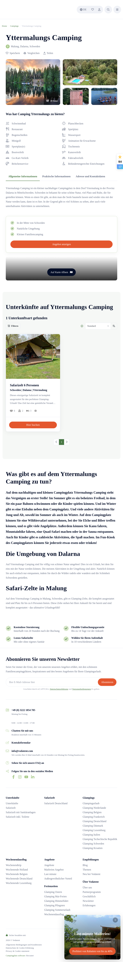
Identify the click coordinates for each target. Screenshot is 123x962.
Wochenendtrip (13, 865)
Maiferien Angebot (54, 869)
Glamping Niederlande (94, 807)
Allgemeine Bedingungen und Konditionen (24, 944)
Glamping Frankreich (94, 816)
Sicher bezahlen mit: (16, 935)
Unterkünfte (12, 803)
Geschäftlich (89, 896)
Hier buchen (33, 425)
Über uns (87, 887)
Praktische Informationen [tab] (56, 176)
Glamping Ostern (53, 892)
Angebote (49, 865)
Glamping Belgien (92, 812)
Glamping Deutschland (94, 821)
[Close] (115, 920)
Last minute (50, 874)
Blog (85, 865)
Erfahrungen (89, 905)
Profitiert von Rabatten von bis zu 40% (92, 951)
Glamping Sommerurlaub (57, 910)
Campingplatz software (15, 955)
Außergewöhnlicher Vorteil (58, 878)
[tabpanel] (61, 197)
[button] (108, 9)
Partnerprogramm (92, 892)
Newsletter (88, 901)
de (83, 9)
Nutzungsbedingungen (81, 689)
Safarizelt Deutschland (55, 803)
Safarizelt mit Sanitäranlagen (21, 812)
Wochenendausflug (54, 914)
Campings (14, 26)
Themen (87, 869)
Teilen (48, 53)
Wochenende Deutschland (19, 878)
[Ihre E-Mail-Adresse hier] (52, 682)
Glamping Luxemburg (94, 830)
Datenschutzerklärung (59, 689)
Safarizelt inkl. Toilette (17, 816)
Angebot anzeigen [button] (61, 244)
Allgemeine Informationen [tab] (22, 176)
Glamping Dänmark (93, 825)
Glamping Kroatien (92, 848)
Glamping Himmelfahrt (56, 901)
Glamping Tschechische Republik (100, 839)
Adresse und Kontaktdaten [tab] (90, 176)
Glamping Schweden (93, 843)
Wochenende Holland (17, 869)
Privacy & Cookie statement (17, 951)
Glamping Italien (91, 834)
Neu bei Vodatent (91, 874)
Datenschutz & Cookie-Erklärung (20, 948)
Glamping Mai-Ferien (55, 896)
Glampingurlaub (91, 803)
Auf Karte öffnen (61, 272)
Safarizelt (11, 807)
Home (4, 26)
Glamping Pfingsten (54, 905)
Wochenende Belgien (17, 874)
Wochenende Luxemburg (19, 883)
